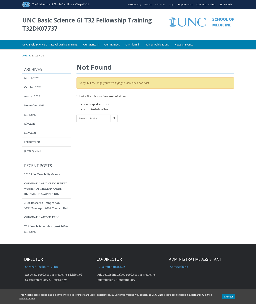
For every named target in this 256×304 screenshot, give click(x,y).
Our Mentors (91, 44)
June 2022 (30, 114)
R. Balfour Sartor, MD (111, 267)
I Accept (228, 296)
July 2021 (29, 123)
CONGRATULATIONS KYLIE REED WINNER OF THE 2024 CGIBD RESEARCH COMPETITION (45, 189)
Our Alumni (132, 44)
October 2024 (33, 87)
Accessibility (134, 4)
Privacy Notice (27, 298)
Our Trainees (112, 44)
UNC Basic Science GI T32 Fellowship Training (50, 44)
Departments (185, 4)
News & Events (184, 44)
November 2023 (34, 105)
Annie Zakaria (179, 267)
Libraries (160, 4)
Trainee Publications (156, 44)
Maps (172, 4)
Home (26, 55)
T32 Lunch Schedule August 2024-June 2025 (46, 229)
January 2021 (32, 151)
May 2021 (30, 132)
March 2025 (31, 78)
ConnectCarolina (205, 4)
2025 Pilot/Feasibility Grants (42, 174)
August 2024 (32, 96)
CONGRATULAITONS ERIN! (41, 217)
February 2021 (33, 142)
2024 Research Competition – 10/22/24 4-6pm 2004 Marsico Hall (46, 205)
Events (148, 4)
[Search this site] (93, 118)
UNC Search (225, 4)
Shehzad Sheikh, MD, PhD (41, 267)
